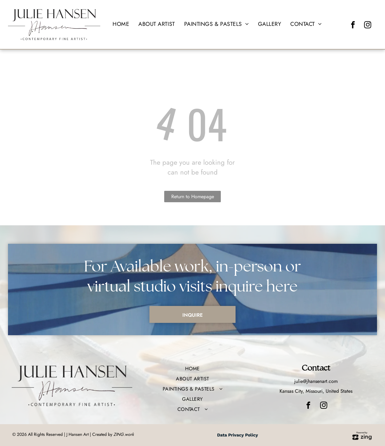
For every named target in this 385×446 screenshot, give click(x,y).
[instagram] (367, 25)
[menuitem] (121, 24)
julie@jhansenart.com (316, 381)
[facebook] (352, 25)
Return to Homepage (192, 196)
